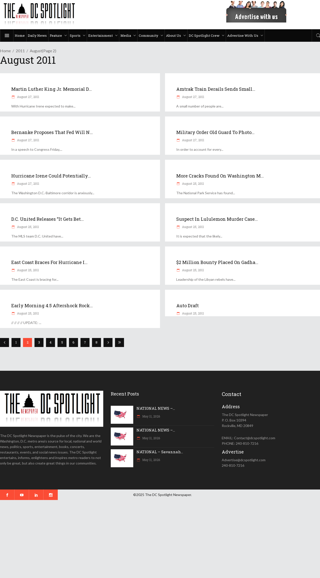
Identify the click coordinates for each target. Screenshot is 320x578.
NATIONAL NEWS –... (155, 408)
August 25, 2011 (192, 184)
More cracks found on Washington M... (220, 176)
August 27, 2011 (27, 97)
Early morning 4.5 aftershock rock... (52, 305)
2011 (20, 50)
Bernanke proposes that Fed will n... (52, 132)
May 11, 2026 (151, 416)
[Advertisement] (150, 539)
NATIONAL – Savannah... (159, 451)
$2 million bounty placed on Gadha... (217, 262)
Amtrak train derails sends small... (215, 89)
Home (5, 50)
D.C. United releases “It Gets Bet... (47, 219)
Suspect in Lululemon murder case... (217, 219)
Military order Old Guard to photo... (215, 132)
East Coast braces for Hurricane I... (49, 262)
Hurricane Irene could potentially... (51, 176)
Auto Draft (187, 305)
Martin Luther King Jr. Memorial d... (51, 89)
